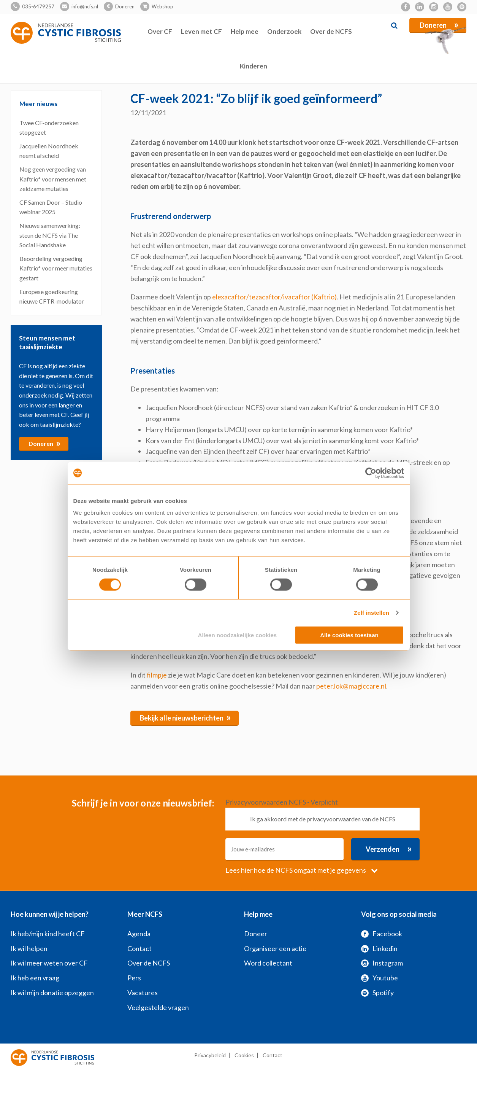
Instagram (382, 963)
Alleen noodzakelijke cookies (237, 635)
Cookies (244, 1055)
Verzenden (389, 848)
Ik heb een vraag (35, 978)
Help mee (244, 31)
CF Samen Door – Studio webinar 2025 (50, 207)
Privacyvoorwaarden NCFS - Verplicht (281, 802)
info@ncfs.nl (84, 6)
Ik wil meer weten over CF (49, 963)
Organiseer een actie (275, 948)
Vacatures (142, 992)
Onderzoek (284, 31)
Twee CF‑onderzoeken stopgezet (49, 127)
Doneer (255, 933)
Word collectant (268, 963)
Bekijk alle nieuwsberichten (185, 717)
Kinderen (253, 66)
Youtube (379, 978)
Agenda (139, 933)
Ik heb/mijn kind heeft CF (48, 933)
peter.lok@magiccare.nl (351, 686)
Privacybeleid (210, 1055)
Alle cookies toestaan (349, 635)
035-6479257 (38, 6)
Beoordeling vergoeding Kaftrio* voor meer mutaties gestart (55, 268)
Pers (134, 978)
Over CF (159, 31)
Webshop (162, 6)
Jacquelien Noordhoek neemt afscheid (48, 150)
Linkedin (379, 948)
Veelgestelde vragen (158, 1007)
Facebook (381, 933)
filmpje (157, 675)
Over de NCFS (331, 31)
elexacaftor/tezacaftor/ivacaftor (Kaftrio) (274, 297)
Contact (139, 948)
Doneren (125, 6)
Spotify (377, 992)
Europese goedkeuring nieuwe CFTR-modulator (51, 296)
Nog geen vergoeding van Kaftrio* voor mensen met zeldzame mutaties (52, 178)
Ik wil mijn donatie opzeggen (52, 992)
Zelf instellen (371, 612)
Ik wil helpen (29, 948)
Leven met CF (201, 31)
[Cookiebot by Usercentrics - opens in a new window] (371, 473)
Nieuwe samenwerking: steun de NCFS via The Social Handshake (49, 235)
